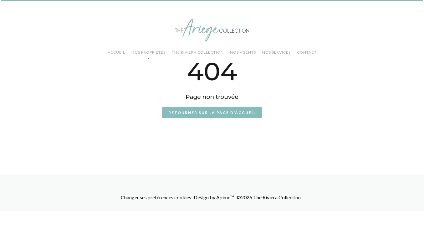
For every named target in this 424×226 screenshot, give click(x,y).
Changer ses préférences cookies (156, 197)
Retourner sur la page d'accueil (212, 112)
